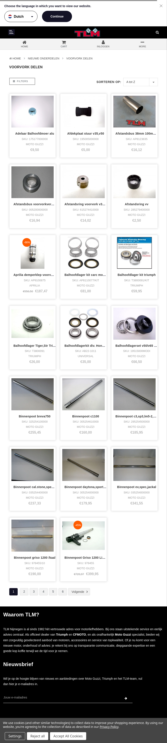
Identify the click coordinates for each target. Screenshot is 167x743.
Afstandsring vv (136, 204)
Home (16, 58)
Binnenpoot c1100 (85, 416)
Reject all (37, 736)
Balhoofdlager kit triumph (137, 275)
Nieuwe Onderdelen (43, 58)
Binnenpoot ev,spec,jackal (136, 487)
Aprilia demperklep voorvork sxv (38, 275)
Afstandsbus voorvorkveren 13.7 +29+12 (43, 204)
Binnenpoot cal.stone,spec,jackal (38, 487)
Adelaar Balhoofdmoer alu (34, 133)
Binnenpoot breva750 (34, 416)
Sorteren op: (109, 82)
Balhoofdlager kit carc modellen (88, 275)
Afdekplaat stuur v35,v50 (85, 133)
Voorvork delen (79, 58)
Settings (15, 736)
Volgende (80, 592)
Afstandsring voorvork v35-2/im (87, 204)
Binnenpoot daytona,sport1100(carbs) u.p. (95, 487)
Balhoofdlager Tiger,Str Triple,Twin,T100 (43, 345)
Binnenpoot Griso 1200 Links (86, 536)
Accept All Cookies (68, 736)
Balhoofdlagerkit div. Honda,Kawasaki (92, 345)
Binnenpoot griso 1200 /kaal (34, 557)
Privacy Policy (109, 727)
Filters (20, 81)
